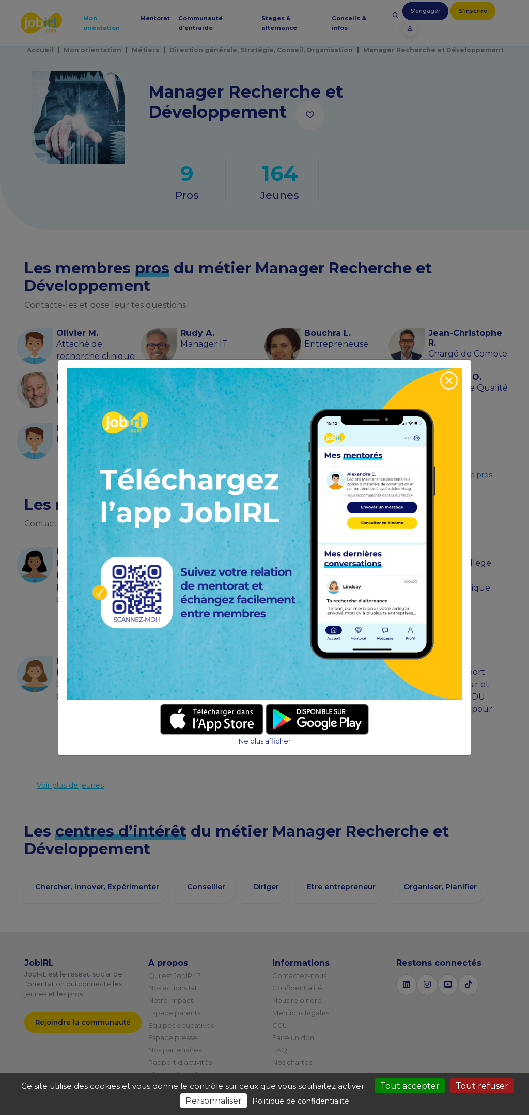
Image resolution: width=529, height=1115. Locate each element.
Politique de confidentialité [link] (300, 1101)
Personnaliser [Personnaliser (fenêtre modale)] (213, 1101)
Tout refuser (482, 1086)
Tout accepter (410, 1086)
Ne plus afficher (265, 741)
